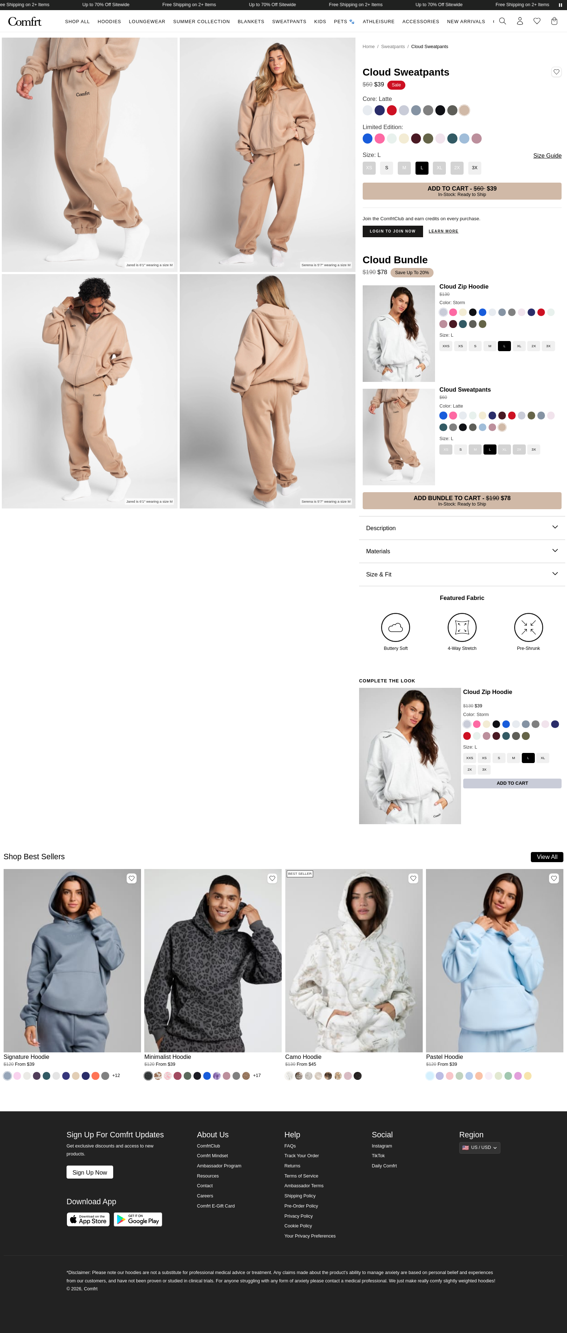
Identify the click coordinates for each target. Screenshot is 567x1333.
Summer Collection (201, 21)
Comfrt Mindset (212, 1155)
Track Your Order (301, 1155)
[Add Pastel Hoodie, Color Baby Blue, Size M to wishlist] (554, 878)
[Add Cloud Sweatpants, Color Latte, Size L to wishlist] (556, 72)
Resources (208, 1176)
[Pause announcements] (560, 5)
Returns (292, 1165)
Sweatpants (289, 21)
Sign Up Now (89, 1172)
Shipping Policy (299, 1195)
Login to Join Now (393, 231)
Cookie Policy (298, 1225)
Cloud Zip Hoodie (464, 286)
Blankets (251, 21)
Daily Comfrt (384, 1165)
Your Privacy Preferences (310, 1236)
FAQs (290, 1146)
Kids (320, 21)
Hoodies (109, 21)
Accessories (420, 21)
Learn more (444, 231)
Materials (462, 551)
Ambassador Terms (303, 1185)
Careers (205, 1195)
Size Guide (547, 156)
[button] (555, 21)
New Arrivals (466, 21)
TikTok (378, 1155)
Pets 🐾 (344, 21)
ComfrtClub (208, 1146)
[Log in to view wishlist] (537, 21)
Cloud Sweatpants (465, 389)
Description (462, 528)
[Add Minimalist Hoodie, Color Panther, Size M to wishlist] (272, 878)
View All (547, 856)
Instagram (382, 1146)
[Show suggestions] (479, 1148)
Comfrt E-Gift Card (216, 1206)
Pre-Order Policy (301, 1206)
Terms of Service (301, 1176)
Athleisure (379, 21)
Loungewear (147, 21)
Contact (205, 1185)
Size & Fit (462, 574)
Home (369, 46)
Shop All (77, 21)
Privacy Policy (298, 1216)
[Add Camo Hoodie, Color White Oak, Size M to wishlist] (413, 878)
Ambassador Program (219, 1165)
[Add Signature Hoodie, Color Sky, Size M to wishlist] (132, 878)
